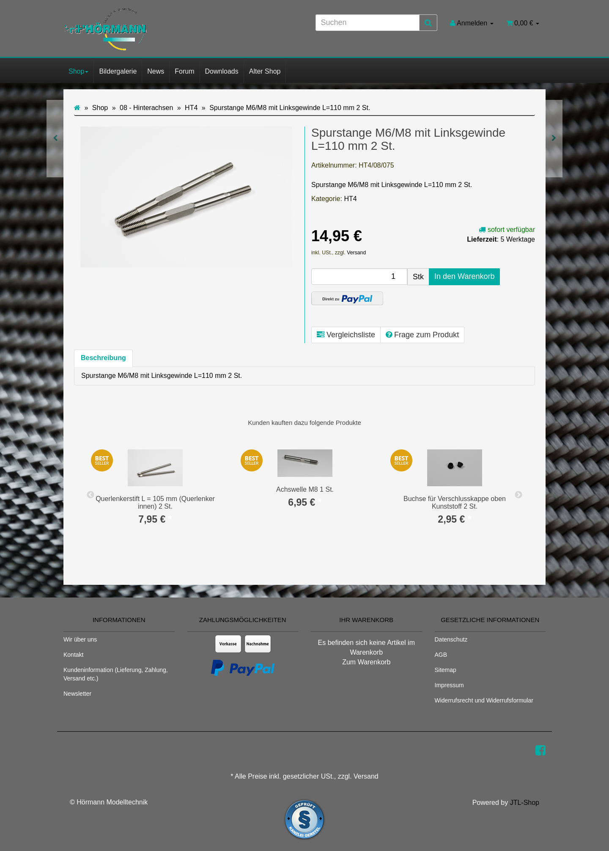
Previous (90, 495)
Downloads (222, 71)
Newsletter (77, 693)
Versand (356, 253)
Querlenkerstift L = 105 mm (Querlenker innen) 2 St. (155, 502)
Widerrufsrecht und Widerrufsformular (484, 700)
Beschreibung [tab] (103, 357)
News (155, 71)
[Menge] (359, 276)
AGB (441, 654)
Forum (184, 71)
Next (518, 495)
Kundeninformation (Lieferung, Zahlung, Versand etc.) (115, 674)
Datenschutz (451, 639)
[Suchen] (367, 22)
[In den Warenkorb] (464, 276)
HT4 (350, 198)
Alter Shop (265, 71)
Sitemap (445, 669)
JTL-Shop (524, 802)
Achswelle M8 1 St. (305, 489)
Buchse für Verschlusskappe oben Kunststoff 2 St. (454, 502)
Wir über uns (80, 639)
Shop (78, 71)
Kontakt (73, 654)
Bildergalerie (118, 71)
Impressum (449, 685)
